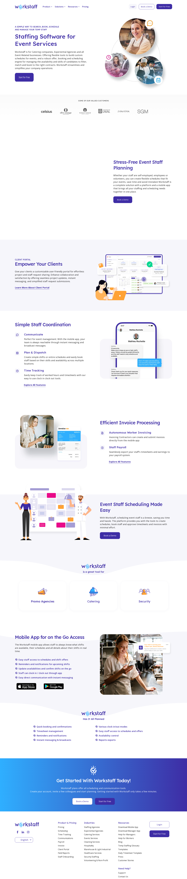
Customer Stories (126, 837)
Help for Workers (126, 815)
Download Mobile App (128, 804)
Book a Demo (110, 512)
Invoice (61, 822)
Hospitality (89, 822)
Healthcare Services (93, 830)
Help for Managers (126, 811)
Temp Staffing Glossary (128, 822)
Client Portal (63, 826)
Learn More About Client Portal (32, 264)
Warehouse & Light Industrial (97, 826)
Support (122, 850)
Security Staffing (91, 833)
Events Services (91, 815)
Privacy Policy (44, 873)
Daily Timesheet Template (130, 830)
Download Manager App (129, 808)
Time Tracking (64, 811)
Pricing (85, 6)
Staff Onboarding (66, 833)
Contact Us (123, 853)
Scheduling (63, 808)
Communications (65, 815)
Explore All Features (35, 361)
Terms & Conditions (24, 873)
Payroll (61, 819)
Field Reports (64, 830)
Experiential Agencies (93, 808)
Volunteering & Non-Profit (96, 837)
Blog (120, 819)
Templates (123, 826)
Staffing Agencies (92, 804)
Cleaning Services (92, 819)
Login (159, 801)
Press (120, 833)
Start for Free (105, 778)
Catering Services (92, 811)
